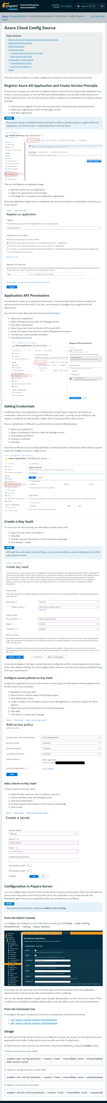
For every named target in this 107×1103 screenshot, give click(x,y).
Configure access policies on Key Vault (26, 53)
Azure (5, 19)
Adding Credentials (16, 46)
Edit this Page (98, 16)
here (57, 313)
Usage (10, 70)
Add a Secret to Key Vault (21, 56)
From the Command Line (20, 67)
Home (5, 16)
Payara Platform (18, 16)
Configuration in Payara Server (21, 60)
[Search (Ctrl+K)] (86, 6)
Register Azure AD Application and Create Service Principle (33, 40)
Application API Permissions (20, 43)
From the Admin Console (20, 63)
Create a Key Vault (16, 50)
